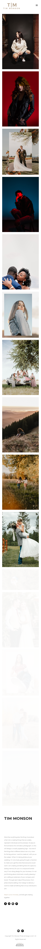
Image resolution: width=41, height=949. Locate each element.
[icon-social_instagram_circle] (13, 903)
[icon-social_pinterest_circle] (16, 903)
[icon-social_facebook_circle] (6, 903)
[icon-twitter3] (10, 903)
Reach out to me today (11, 895)
